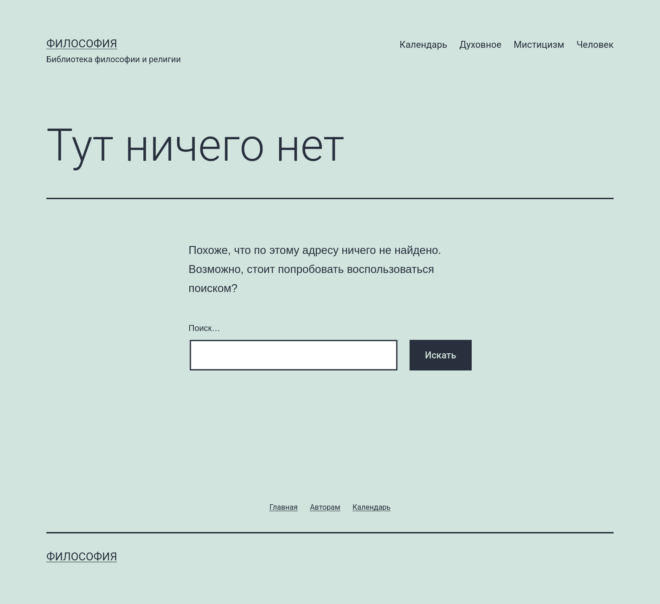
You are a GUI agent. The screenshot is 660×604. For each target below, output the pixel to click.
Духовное (480, 44)
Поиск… (204, 328)
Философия (81, 43)
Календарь (423, 44)
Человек (595, 44)
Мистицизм (538, 44)
